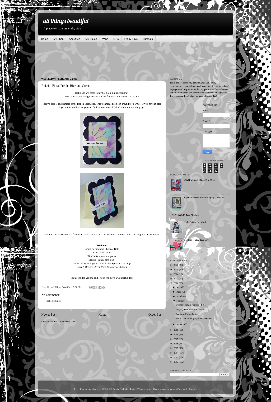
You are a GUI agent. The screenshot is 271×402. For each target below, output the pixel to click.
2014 (176, 352)
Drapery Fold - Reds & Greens (190, 309)
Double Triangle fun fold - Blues (191, 304)
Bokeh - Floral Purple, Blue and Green (194, 318)
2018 (176, 334)
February (180, 300)
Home (44, 38)
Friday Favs (131, 38)
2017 (176, 339)
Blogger (193, 389)
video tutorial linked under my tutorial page (121, 107)
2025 (176, 269)
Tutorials (148, 38)
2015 (176, 348)
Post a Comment (53, 300)
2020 (176, 283)
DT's (116, 38)
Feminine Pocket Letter (187, 314)
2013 (176, 357)
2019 (176, 330)
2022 (176, 278)
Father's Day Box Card (195, 222)
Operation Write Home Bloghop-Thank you (204, 197)
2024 (176, 274)
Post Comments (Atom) (65, 321)
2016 (176, 343)
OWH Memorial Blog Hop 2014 (199, 180)
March (179, 296)
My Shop (58, 38)
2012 (176, 361)
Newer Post (49, 314)
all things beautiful (65, 21)
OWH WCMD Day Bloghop (185, 215)
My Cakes (91, 38)
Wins (105, 38)
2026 (176, 265)
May (178, 287)
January (180, 324)
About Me (74, 38)
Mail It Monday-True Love (196, 239)
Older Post (155, 314)
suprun (173, 389)
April (179, 291)
